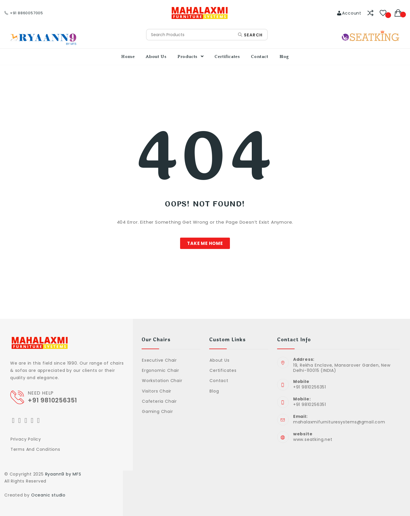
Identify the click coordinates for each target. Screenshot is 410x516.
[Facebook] (19, 420)
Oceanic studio (48, 495)
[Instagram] (25, 420)
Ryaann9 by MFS (63, 474)
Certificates (223, 370)
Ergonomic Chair (160, 370)
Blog (214, 391)
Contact (219, 381)
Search (250, 35)
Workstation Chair (162, 381)
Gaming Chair (157, 411)
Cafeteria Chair (159, 401)
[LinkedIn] (32, 420)
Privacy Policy (25, 439)
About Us (219, 360)
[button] (205, 243)
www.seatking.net (312, 439)
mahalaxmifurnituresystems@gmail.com (339, 422)
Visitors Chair (156, 391)
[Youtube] (38, 420)
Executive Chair (159, 360)
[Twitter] (13, 420)
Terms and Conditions (35, 449)
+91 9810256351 (53, 400)
